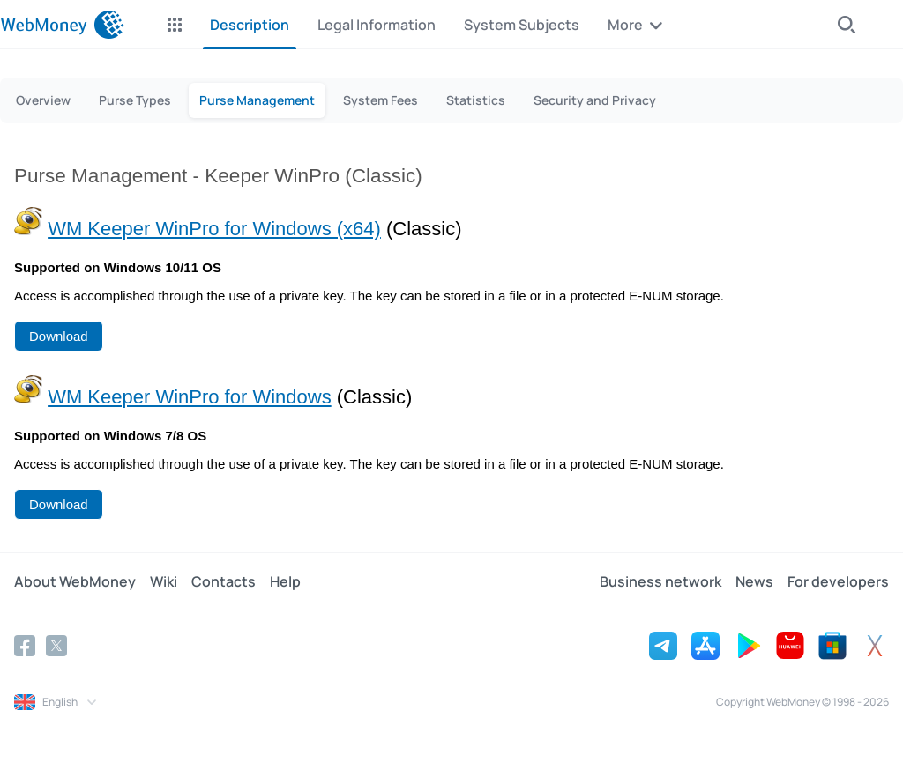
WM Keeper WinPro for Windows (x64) (214, 229)
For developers (838, 581)
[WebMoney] (62, 24)
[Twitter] (56, 645)
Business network (660, 581)
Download (58, 336)
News (754, 581)
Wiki (163, 581)
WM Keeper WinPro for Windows (190, 397)
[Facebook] (24, 645)
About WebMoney (75, 581)
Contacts (223, 581)
